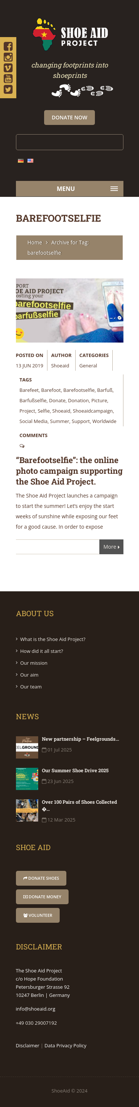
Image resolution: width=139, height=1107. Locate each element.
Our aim (29, 674)
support (81, 421)
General (88, 365)
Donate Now (69, 117)
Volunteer (38, 915)
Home (34, 242)
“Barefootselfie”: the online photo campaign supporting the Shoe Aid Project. (69, 471)
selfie (44, 410)
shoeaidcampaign (93, 410)
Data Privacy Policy (65, 1045)
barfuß (104, 390)
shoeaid (60, 365)
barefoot (51, 390)
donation (78, 400)
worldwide (104, 421)
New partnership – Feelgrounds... (80, 739)
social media (34, 421)
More (111, 548)
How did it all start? (41, 651)
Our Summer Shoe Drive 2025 (75, 770)
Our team (31, 686)
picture (99, 400)
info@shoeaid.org (35, 1008)
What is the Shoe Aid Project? (53, 639)
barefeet (29, 390)
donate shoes (41, 878)
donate (57, 400)
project (27, 410)
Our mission (34, 663)
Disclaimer (28, 1045)
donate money (42, 896)
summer (59, 421)
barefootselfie (79, 390)
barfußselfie (33, 400)
